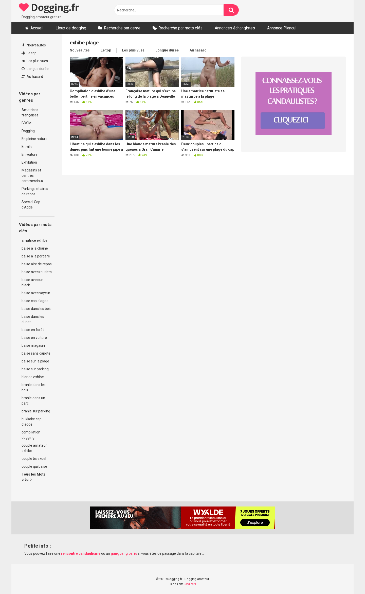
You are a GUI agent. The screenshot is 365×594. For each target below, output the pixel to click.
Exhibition (29, 162)
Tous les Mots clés (34, 477)
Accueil (36, 28)
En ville (27, 147)
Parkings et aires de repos (35, 191)
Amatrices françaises (30, 112)
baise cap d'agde (35, 301)
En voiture (30, 154)
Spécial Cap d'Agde (31, 204)
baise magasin (33, 345)
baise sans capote (36, 353)
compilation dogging (31, 435)
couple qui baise (34, 466)
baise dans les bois (36, 309)
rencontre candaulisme (80, 553)
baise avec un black (32, 282)
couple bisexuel (34, 459)
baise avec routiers (37, 272)
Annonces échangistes (235, 28)
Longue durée (35, 69)
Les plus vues (35, 61)
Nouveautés (34, 45)
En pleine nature (34, 139)
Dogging (28, 131)
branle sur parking (36, 411)
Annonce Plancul (281, 28)
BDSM (26, 123)
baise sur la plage (35, 361)
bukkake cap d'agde (32, 421)
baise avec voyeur (36, 293)
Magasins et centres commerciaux (33, 175)
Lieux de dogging (71, 28)
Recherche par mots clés (180, 28)
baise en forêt (33, 330)
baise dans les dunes (33, 319)
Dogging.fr (49, 7)
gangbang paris (124, 553)
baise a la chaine (35, 248)
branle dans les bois (34, 387)
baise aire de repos (37, 264)
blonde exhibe (33, 377)
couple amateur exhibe (34, 448)
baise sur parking (35, 369)
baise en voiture (34, 338)
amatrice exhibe (34, 240)
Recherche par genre (122, 28)
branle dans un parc (33, 400)
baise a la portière (36, 256)
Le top (29, 53)
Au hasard (32, 77)
